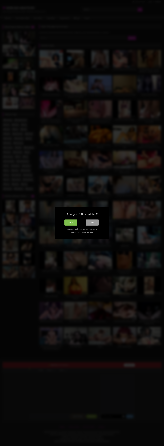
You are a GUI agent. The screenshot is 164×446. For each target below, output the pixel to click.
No (92, 222)
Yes (71, 222)
